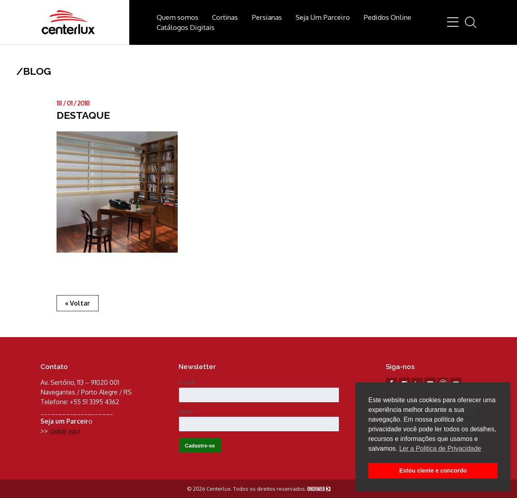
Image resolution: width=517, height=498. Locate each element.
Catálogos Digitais (185, 27)
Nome (186, 412)
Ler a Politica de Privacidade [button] (440, 448)
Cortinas (225, 17)
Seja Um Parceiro (323, 17)
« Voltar (77, 303)
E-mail (187, 383)
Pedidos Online (387, 17)
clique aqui (64, 431)
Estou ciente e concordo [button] (433, 470)
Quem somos (177, 17)
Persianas (267, 17)
